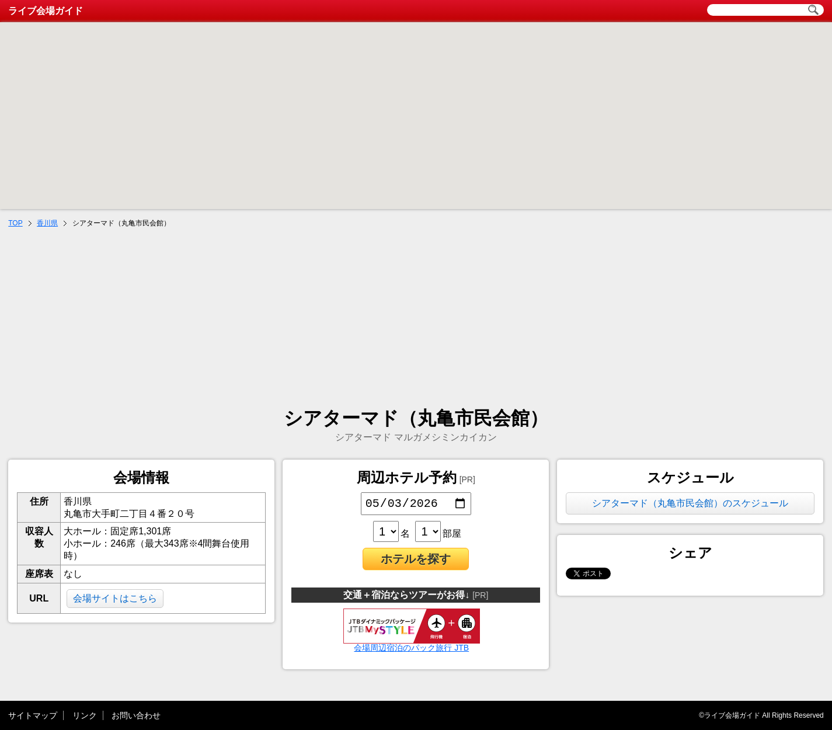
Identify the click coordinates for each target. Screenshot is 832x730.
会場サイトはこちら (115, 598)
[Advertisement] (416, 319)
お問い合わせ (136, 715)
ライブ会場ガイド (45, 11)
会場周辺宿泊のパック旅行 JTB (411, 646)
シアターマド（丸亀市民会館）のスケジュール (690, 503)
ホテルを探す (416, 561)
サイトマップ (32, 715)
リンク (84, 715)
